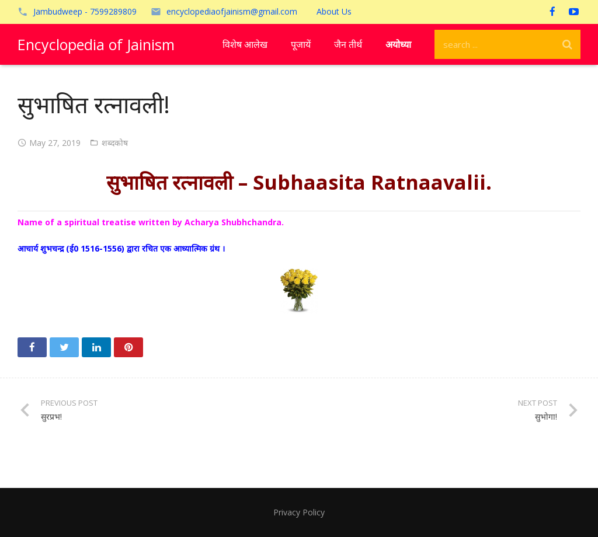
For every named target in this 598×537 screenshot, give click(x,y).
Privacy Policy (299, 512)
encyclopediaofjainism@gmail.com (231, 11)
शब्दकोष (115, 142)
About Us (334, 11)
